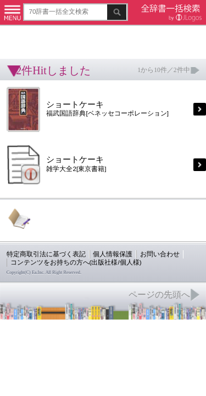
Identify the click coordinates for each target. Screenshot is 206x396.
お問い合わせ (134, 218)
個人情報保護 (94, 218)
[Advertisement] (88, 36)
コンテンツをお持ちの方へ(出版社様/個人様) (63, 226)
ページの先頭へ (135, 253)
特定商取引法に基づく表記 (38, 218)
